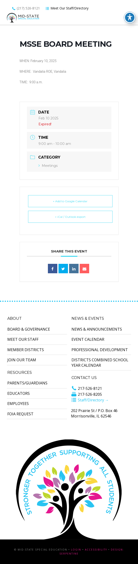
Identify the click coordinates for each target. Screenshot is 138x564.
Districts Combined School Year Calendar (99, 362)
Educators (18, 393)
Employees (18, 403)
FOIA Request (20, 414)
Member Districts (25, 349)
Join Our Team (21, 359)
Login (76, 549)
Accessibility (96, 549)
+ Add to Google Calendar (70, 201)
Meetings (48, 166)
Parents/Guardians (27, 383)
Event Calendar (87, 339)
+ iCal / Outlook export (70, 217)
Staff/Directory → (90, 400)
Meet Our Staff (22, 339)
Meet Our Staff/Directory (66, 8)
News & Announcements (96, 329)
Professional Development (99, 349)
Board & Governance (28, 329)
